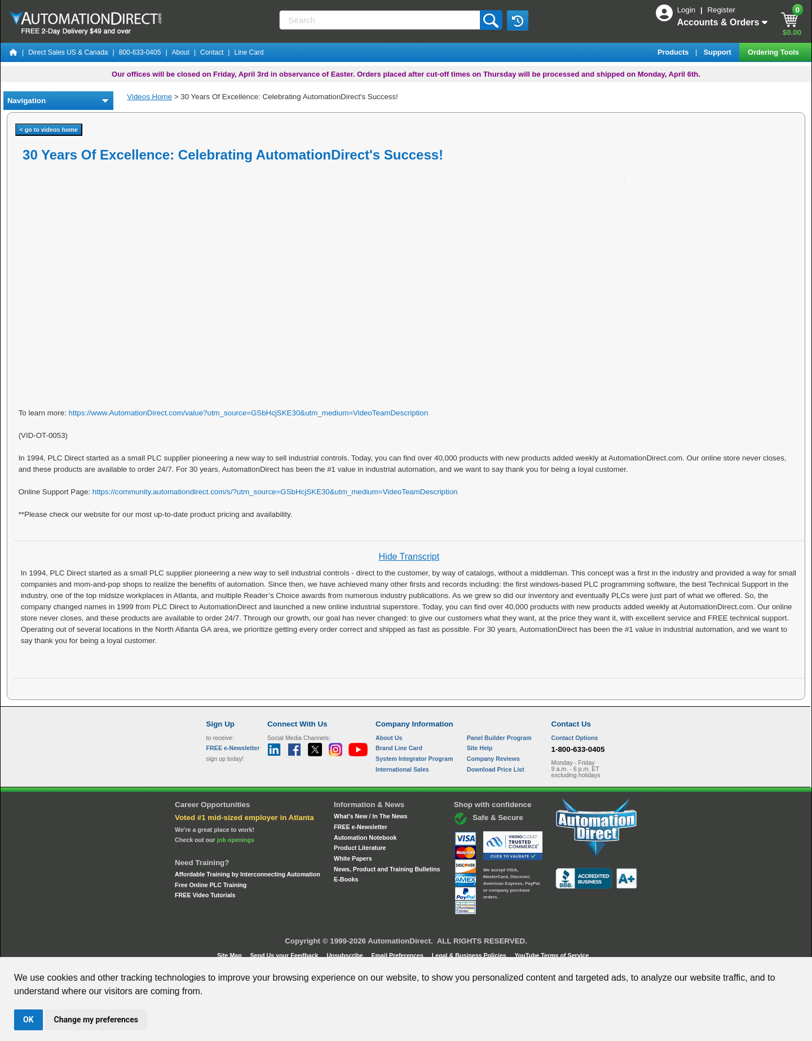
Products (674, 52)
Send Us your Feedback (285, 955)
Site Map (230, 955)
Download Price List (495, 769)
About (180, 52)
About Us (389, 737)
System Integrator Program (414, 758)
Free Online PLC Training (210, 884)
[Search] (380, 20)
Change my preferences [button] (96, 1019)
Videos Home (149, 96)
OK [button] (28, 1019)
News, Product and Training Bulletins (387, 869)
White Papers (353, 858)
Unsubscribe (345, 955)
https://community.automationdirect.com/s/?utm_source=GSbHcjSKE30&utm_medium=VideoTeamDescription (275, 492)
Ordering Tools (774, 52)
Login (687, 10)
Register (721, 10)
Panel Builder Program (499, 737)
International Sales (402, 769)
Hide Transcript (409, 556)
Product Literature (360, 847)
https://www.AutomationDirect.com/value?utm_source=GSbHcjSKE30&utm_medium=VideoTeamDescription (249, 413)
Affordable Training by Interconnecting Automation (247, 874)
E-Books (346, 879)
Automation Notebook (365, 837)
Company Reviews (493, 758)
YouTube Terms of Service (551, 955)
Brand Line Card (399, 748)
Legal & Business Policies (470, 955)
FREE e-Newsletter (360, 826)
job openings (235, 839)
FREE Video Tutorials (205, 895)
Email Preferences (398, 955)
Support (719, 52)
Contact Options (574, 737)
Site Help (480, 748)
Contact (211, 52)
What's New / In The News (370, 816)
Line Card (248, 52)
